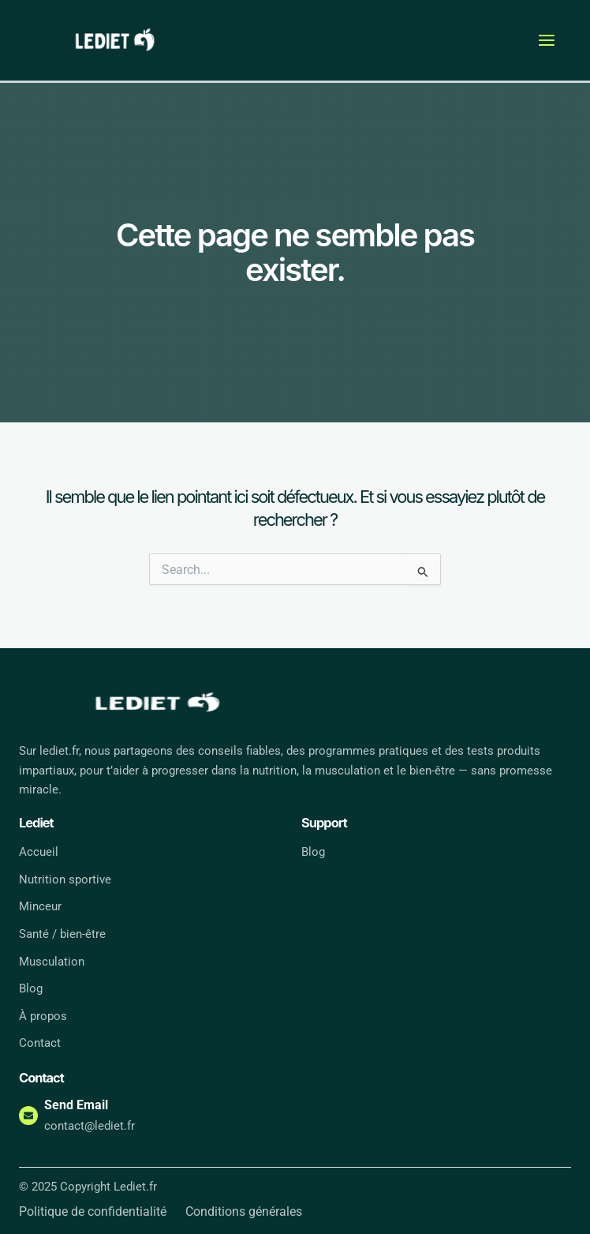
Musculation (51, 962)
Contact (40, 1044)
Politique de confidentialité (92, 1212)
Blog (31, 988)
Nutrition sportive (65, 879)
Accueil (38, 852)
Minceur (40, 907)
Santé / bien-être (62, 934)
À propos (43, 1016)
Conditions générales (243, 1212)
